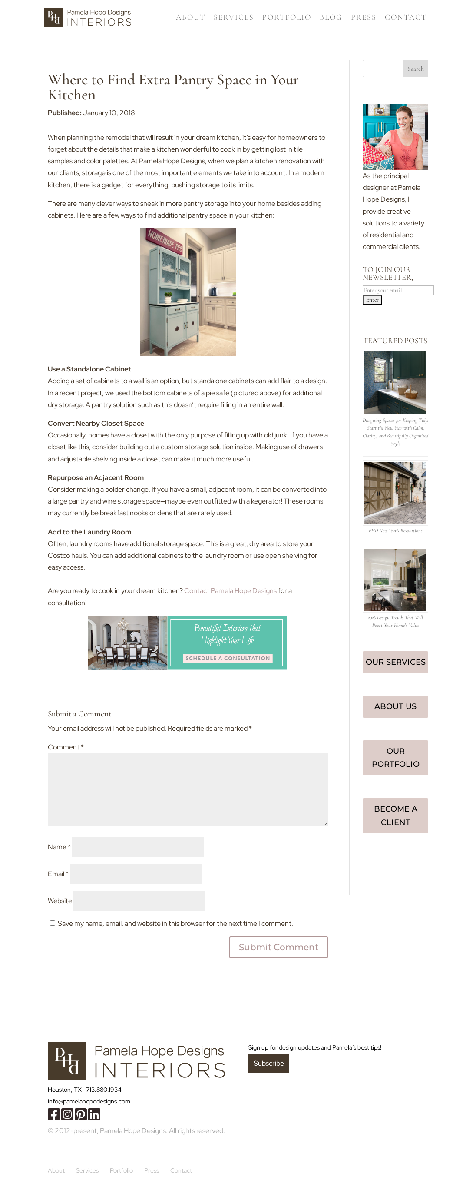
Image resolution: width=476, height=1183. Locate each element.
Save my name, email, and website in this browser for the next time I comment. (175, 923)
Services (234, 18)
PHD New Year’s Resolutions (396, 530)
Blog (331, 18)
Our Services (396, 662)
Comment (66, 747)
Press (364, 18)
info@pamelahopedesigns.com (89, 1101)
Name (59, 847)
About (190, 18)
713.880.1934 (104, 1090)
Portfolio (286, 18)
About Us (395, 706)
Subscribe (269, 1063)
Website (60, 900)
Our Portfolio (396, 757)
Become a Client (395, 815)
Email (58, 873)
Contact (406, 18)
